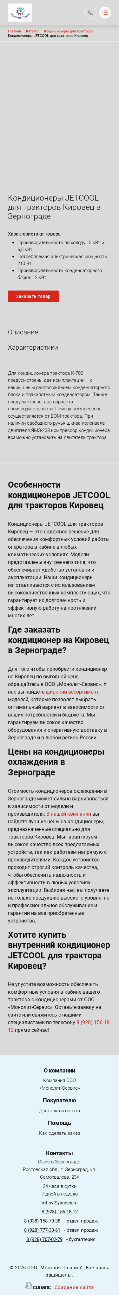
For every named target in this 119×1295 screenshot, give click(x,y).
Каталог (32, 31)
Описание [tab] (23, 332)
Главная (14, 31)
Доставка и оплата (59, 1111)
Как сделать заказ (59, 1133)
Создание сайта (74, 1288)
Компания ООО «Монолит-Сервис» (57, 1085)
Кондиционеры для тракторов (68, 31)
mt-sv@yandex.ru (59, 1203)
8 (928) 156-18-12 (60, 1212)
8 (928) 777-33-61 (42, 1230)
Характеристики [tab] (33, 347)
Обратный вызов (90, 13)
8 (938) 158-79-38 (42, 1221)
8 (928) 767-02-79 (44, 1239)
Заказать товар (33, 296)
